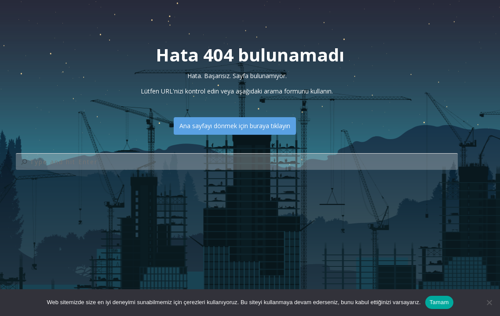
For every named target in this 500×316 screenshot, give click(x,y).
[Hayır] (489, 302)
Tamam (439, 302)
